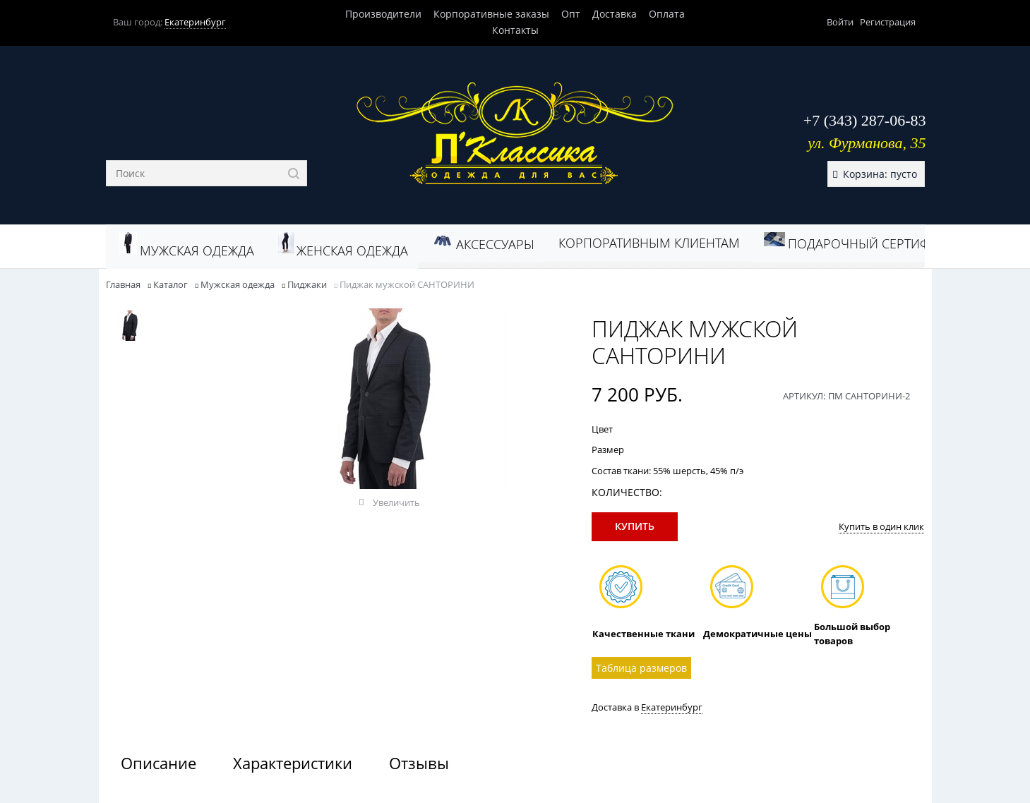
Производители (383, 13)
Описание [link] (158, 763)
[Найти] (294, 173)
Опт (570, 13)
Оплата (667, 13)
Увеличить (396, 502)
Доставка (614, 13)
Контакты (515, 30)
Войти (840, 22)
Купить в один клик (881, 526)
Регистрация (888, 22)
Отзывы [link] (419, 763)
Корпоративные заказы (491, 13)
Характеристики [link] (292, 763)
